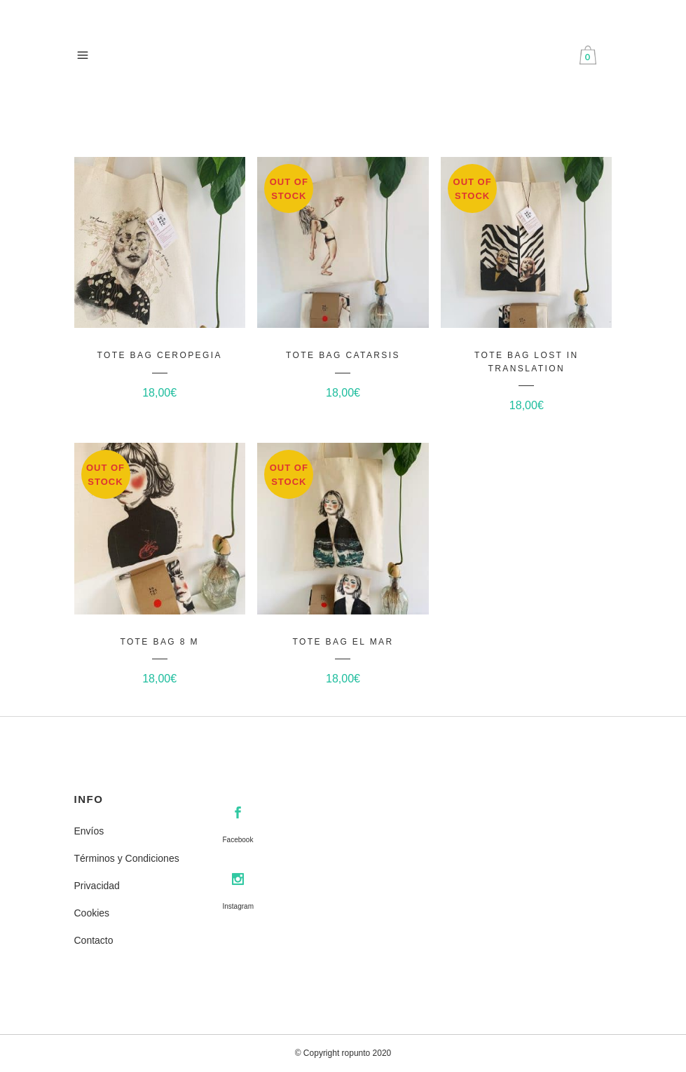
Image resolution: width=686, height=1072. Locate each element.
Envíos (89, 831)
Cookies (92, 913)
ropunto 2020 (367, 1053)
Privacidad (97, 885)
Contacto (94, 940)
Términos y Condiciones (126, 858)
